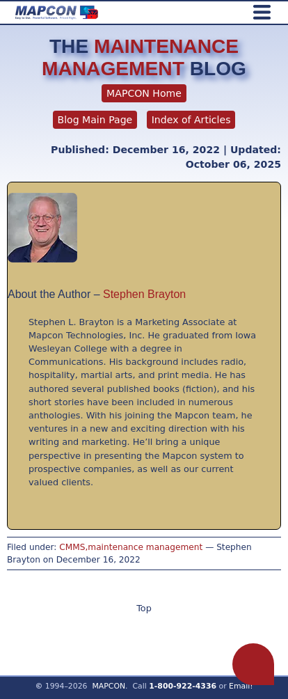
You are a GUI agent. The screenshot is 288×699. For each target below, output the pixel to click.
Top (144, 608)
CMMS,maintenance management (130, 547)
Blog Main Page (95, 119)
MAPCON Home (144, 93)
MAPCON (108, 686)
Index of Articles (191, 119)
